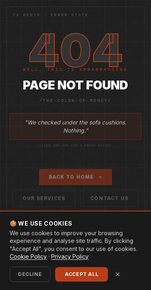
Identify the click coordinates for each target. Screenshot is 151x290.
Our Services (44, 200)
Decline (30, 274)
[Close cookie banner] (117, 274)
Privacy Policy (70, 256)
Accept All (81, 274)
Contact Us (109, 200)
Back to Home (75, 178)
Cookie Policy (28, 256)
